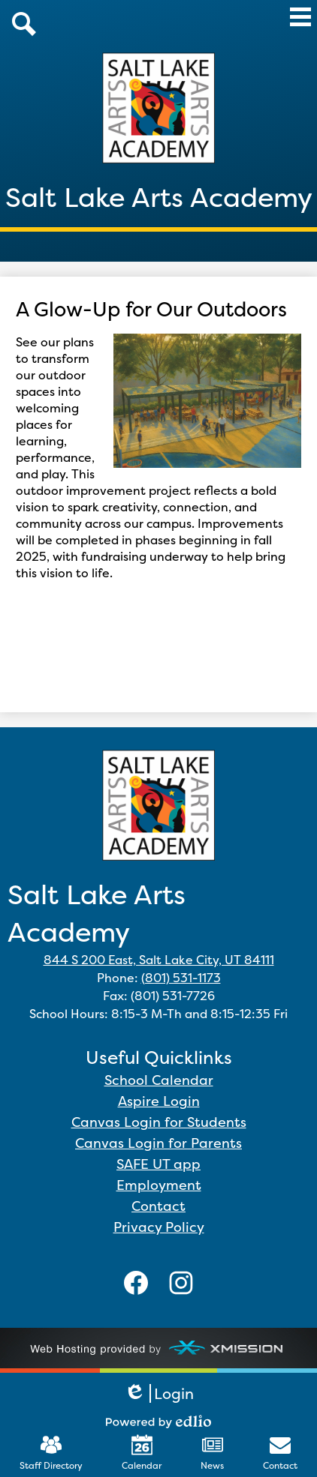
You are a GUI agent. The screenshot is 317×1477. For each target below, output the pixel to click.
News (212, 1453)
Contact (280, 1453)
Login (159, 1393)
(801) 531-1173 (181, 977)
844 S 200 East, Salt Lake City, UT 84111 (159, 959)
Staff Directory (51, 1453)
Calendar (142, 1453)
